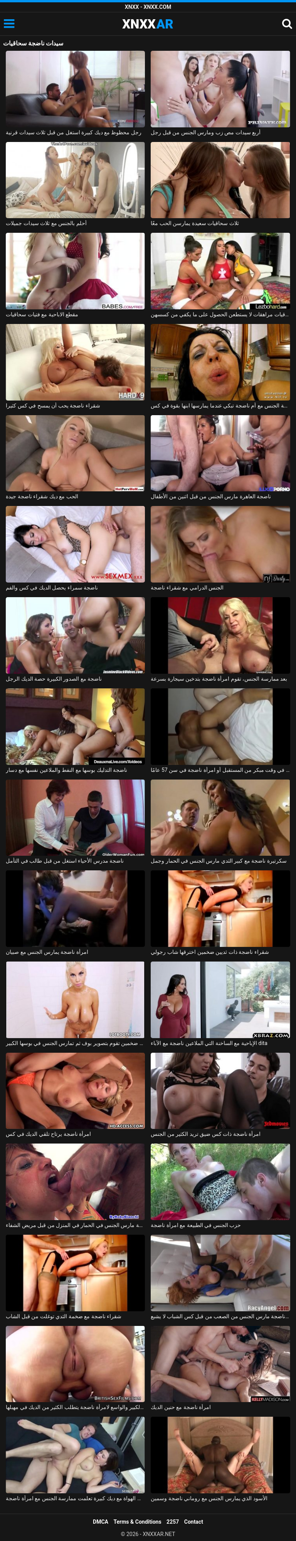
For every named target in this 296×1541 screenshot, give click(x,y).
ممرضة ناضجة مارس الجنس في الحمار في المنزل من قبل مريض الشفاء (75, 1225)
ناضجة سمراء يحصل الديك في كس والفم (52, 587)
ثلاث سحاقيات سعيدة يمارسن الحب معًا (195, 223)
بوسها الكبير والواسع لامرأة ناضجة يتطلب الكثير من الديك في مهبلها (75, 1407)
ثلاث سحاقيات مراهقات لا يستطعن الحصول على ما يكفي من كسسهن (220, 314)
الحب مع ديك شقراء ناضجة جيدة (42, 496)
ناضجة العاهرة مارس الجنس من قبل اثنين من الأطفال (211, 496)
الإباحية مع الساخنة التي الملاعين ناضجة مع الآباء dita (209, 1043)
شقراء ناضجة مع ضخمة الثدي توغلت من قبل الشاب (63, 1316)
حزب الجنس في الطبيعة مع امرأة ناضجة (196, 1225)
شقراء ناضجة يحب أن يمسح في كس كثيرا (53, 405)
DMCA (100, 1522)
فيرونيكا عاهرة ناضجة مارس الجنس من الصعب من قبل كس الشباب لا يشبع (220, 1316)
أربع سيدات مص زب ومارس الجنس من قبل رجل (206, 132)
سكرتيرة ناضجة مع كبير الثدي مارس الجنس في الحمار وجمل (218, 861)
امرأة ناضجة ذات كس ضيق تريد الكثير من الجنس (206, 1134)
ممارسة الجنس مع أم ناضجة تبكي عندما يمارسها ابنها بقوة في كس (220, 405)
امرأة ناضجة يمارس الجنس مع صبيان (47, 952)
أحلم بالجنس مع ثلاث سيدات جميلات (46, 223)
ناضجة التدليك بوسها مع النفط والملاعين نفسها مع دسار (66, 770)
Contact (193, 1522)
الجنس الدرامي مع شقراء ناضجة (187, 587)
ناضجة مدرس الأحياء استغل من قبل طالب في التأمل (65, 861)
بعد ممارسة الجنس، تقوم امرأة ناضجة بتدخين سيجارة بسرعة (219, 679)
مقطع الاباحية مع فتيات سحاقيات (42, 314)
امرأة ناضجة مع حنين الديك (181, 1407)
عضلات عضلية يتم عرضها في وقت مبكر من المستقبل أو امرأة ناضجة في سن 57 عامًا (220, 770)
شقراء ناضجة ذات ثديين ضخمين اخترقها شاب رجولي (210, 952)
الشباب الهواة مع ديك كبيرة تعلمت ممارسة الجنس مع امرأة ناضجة (75, 1498)
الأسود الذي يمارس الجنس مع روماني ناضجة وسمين (209, 1498)
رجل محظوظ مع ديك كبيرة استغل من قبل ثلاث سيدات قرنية (73, 132)
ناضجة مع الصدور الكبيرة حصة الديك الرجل (54, 679)
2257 (172, 1522)
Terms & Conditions (137, 1522)
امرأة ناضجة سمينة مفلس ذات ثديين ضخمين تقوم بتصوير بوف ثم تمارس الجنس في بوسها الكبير (75, 1043)
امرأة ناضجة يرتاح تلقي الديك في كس (48, 1134)
